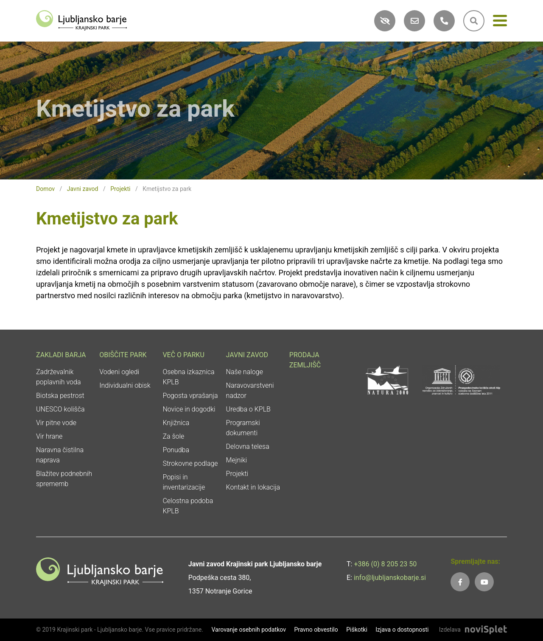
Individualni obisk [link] (124, 385)
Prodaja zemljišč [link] (305, 360)
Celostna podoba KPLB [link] (187, 506)
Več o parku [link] (183, 355)
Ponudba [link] (175, 450)
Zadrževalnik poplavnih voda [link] (58, 377)
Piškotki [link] (356, 629)
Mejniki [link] (236, 460)
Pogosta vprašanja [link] (190, 396)
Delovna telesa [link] (247, 446)
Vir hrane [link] (49, 436)
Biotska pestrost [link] (60, 396)
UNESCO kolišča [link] (60, 409)
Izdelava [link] (450, 629)
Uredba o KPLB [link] (248, 409)
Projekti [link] (120, 188)
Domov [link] (45, 188)
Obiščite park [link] (122, 355)
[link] (81, 19)
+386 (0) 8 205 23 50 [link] (385, 564)
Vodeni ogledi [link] (119, 372)
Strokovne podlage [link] (190, 463)
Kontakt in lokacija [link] (253, 487)
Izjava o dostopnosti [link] (401, 629)
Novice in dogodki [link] (188, 409)
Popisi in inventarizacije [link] (183, 482)
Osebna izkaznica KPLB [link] (188, 377)
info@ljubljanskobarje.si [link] (390, 578)
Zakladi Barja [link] (61, 355)
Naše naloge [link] (244, 372)
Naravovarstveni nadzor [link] (250, 390)
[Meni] (500, 22)
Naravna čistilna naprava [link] (60, 455)
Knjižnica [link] (175, 423)
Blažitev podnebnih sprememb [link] (64, 479)
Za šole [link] (173, 436)
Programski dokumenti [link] (243, 428)
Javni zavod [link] (82, 188)
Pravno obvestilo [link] (316, 629)
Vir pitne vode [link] (56, 423)
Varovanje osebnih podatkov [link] (248, 629)
